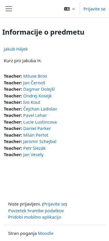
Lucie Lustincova (40, 122)
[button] (69, 8)
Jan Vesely (33, 154)
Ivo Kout (31, 102)
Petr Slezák (34, 148)
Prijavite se (94, 9)
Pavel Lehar (35, 115)
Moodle (45, 233)
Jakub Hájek (16, 49)
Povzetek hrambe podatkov (36, 210)
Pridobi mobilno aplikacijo (34, 217)
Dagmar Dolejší (39, 89)
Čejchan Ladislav (40, 109)
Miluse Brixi (35, 76)
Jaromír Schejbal (39, 141)
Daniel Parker (37, 128)
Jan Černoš (34, 82)
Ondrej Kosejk (37, 96)
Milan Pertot (36, 135)
